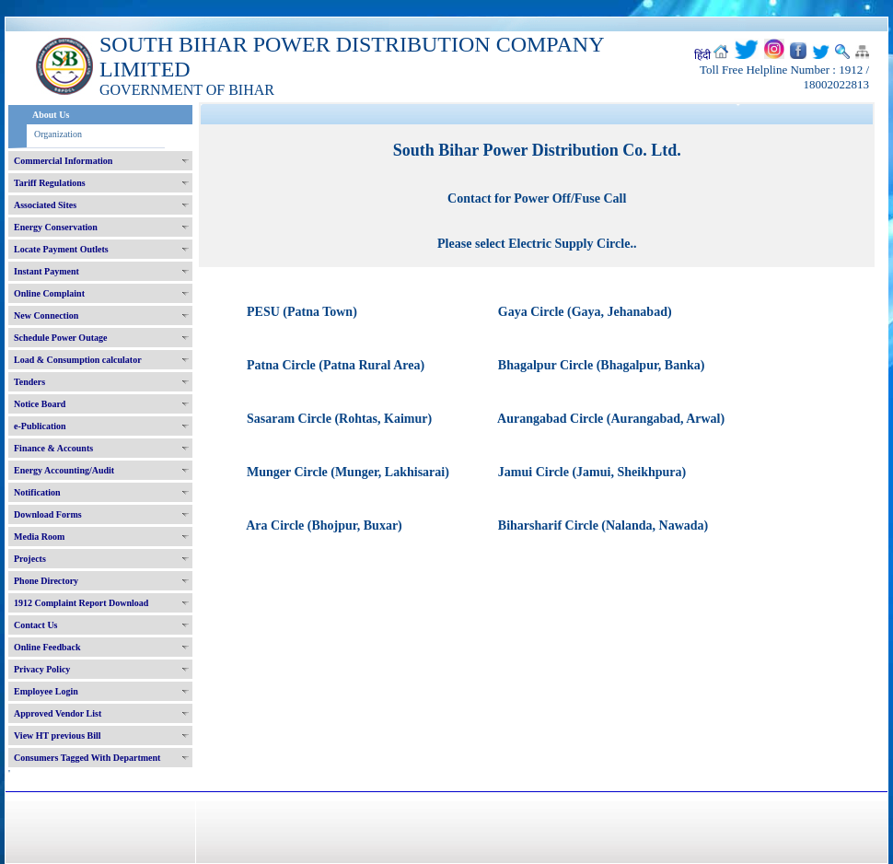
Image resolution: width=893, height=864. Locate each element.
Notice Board (39, 404)
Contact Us (36, 625)
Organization (58, 134)
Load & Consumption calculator (78, 360)
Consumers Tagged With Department (87, 758)
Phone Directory (46, 581)
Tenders (29, 382)
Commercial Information (63, 161)
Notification (37, 492)
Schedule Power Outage (60, 338)
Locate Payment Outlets (61, 249)
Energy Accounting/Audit (64, 470)
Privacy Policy (42, 669)
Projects (30, 559)
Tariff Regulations (50, 183)
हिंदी (702, 55)
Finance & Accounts (53, 448)
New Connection (46, 315)
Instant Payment (46, 271)
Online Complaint (49, 293)
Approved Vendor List (57, 713)
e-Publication (40, 426)
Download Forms (48, 514)
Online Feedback (47, 647)
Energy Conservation (56, 227)
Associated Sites (45, 205)
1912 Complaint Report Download (81, 603)
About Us (50, 115)
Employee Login (46, 691)
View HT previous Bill (57, 735)
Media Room (39, 536)
